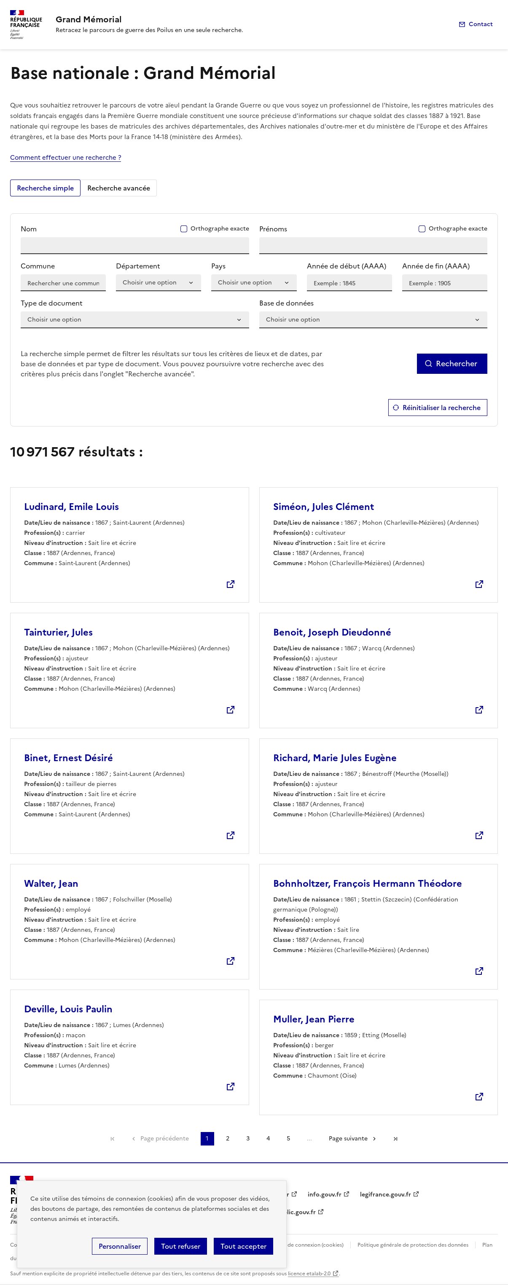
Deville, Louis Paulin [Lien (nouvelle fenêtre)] (68, 1009)
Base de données (286, 303)
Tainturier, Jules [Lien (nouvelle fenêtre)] (58, 632)
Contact (481, 24)
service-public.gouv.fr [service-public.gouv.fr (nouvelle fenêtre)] (285, 1212)
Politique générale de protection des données (412, 1245)
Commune (38, 266)
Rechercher (456, 363)
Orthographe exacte (219, 229)
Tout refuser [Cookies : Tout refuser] (180, 1246)
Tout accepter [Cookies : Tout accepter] (243, 1246)
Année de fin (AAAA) (436, 266)
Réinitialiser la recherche (442, 407)
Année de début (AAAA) (346, 266)
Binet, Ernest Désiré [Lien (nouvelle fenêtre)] (68, 758)
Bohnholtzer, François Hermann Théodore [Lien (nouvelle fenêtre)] (367, 884)
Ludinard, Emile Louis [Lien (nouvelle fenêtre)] (71, 507)
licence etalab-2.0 (309, 1273)
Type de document (52, 303)
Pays (218, 266)
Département (138, 266)
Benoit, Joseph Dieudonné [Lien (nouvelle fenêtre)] (332, 632)
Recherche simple (45, 188)
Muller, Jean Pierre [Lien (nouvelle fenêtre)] (314, 1019)
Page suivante (348, 1138)
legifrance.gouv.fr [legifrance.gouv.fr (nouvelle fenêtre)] (385, 1194)
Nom (29, 229)
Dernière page (395, 1139)
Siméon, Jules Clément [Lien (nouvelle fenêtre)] (323, 507)
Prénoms (273, 229)
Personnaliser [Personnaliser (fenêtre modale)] (120, 1246)
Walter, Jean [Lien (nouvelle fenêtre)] (51, 884)
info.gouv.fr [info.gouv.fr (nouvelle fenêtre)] (324, 1194)
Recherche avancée (118, 188)
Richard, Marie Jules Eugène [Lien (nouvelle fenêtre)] (335, 758)
